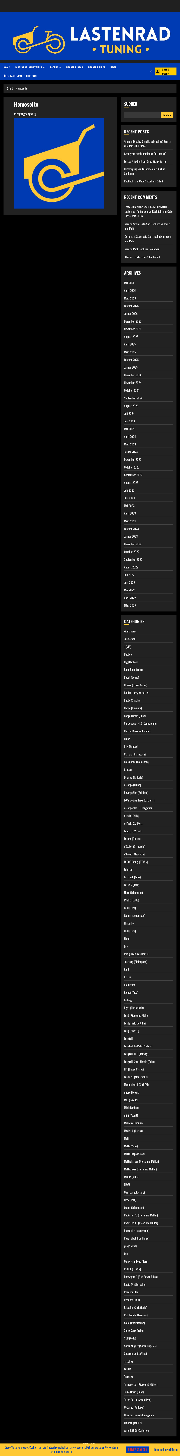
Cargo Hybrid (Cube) (135, 716)
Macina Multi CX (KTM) (136, 1084)
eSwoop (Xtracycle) (134, 854)
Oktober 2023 (131, 467)
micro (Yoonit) (131, 1092)
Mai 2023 (129, 506)
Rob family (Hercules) (135, 1315)
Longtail (128, 1038)
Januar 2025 (131, 367)
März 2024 (130, 444)
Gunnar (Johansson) (134, 915)
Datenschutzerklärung (166, 1450)
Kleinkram (129, 985)
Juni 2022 (129, 582)
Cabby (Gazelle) (132, 700)
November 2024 (133, 383)
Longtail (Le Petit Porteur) (138, 1046)
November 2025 (132, 329)
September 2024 (133, 398)
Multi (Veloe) (131, 1146)
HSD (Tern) (130, 931)
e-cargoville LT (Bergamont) (139, 808)
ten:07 (127, 1369)
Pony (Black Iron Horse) (136, 1238)
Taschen (128, 1361)
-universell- (130, 639)
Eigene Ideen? (162, 71)
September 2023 (133, 475)
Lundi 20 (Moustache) (135, 1077)
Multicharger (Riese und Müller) (141, 1161)
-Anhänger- (130, 631)
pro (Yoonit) (130, 1246)
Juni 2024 (129, 421)
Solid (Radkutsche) (134, 1323)
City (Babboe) (131, 746)
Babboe (128, 654)
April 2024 (130, 437)
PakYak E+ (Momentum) (136, 1231)
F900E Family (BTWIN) (136, 862)
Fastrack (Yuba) (132, 877)
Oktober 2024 (131, 390)
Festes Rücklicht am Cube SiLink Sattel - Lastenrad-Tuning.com (147, 209)
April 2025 (130, 344)
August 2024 (131, 406)
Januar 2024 (131, 452)
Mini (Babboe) (131, 1108)
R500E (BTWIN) (132, 1269)
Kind (126, 969)
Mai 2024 (129, 429)
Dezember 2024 (133, 375)
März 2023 (130, 521)
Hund (127, 939)
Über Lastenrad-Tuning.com (20, 76)
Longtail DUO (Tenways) (136, 1054)
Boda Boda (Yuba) (133, 670)
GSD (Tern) (130, 908)
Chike (127, 739)
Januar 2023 (131, 536)
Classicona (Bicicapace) (136, 762)
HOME (7, 67)
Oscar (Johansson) (134, 1208)
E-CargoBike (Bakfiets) (136, 793)
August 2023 (131, 483)
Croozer (128, 769)
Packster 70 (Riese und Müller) (141, 1215)
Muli (126, 1138)
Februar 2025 (131, 360)
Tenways (128, 1377)
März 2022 (130, 606)
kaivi (127, 224)
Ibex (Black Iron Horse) (136, 954)
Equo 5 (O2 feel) (132, 831)
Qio (126, 1254)
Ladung (54, 67)
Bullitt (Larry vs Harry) (136, 693)
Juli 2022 (129, 575)
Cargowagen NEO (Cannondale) (140, 723)
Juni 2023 (129, 498)
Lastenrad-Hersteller (28, 67)
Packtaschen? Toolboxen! (146, 249)
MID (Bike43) (131, 1100)
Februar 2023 (131, 529)
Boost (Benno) (131, 677)
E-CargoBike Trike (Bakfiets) (139, 800)
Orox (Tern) (130, 1200)
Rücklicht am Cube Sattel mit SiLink (143, 181)
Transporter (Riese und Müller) (140, 1384)
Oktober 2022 (131, 552)
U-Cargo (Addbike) (134, 1407)
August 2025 (131, 337)
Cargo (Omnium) (133, 708)
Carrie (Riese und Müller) (137, 731)
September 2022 (133, 559)
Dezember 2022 (132, 544)
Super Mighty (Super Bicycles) (140, 1346)
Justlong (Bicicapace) (135, 962)
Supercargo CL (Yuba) (135, 1353)
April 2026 (130, 290)
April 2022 (130, 598)
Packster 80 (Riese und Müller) (141, 1223)
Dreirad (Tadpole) (133, 777)
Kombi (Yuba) (131, 992)
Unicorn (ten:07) (133, 1423)
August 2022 (131, 567)
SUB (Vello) (130, 1338)
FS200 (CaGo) (131, 900)
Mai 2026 (129, 283)
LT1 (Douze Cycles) (134, 1069)
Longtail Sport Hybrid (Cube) (139, 1062)
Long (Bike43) (131, 1031)
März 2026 (130, 298)
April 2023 (130, 513)
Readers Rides (96, 67)
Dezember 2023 (132, 459)
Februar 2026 (131, 306)
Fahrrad (128, 869)
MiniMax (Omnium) (134, 1123)
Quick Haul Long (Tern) (136, 1261)
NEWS (113, 67)
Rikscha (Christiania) (135, 1307)
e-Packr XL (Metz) (133, 823)
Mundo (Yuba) (131, 1177)
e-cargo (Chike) (132, 785)
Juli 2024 (129, 413)
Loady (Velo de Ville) (135, 1023)
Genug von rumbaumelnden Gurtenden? (145, 154)
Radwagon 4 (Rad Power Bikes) (141, 1277)
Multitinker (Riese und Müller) (140, 1169)
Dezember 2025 (132, 321)
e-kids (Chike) (131, 816)
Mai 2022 (129, 590)
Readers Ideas (74, 67)
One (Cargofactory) (134, 1192)
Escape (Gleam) (132, 839)
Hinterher (129, 923)
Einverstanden (137, 1450)
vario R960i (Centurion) (136, 1430)
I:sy (126, 946)
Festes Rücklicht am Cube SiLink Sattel (145, 161)
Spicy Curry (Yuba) (133, 1330)
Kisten (127, 977)
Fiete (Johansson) (133, 893)
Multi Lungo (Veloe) (134, 1154)
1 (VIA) (127, 647)
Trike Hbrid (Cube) (134, 1392)
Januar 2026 (131, 313)
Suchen (130, 104)
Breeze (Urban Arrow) (135, 685)
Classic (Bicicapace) (135, 754)
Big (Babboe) (130, 662)
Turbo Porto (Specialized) (137, 1400)
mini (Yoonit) (131, 1115)
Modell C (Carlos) (133, 1131)
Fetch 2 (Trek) (131, 885)
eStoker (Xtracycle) (134, 846)
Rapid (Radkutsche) (134, 1284)
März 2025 (130, 352)
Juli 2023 (129, 490)
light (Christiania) (134, 1008)
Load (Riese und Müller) (136, 1015)
